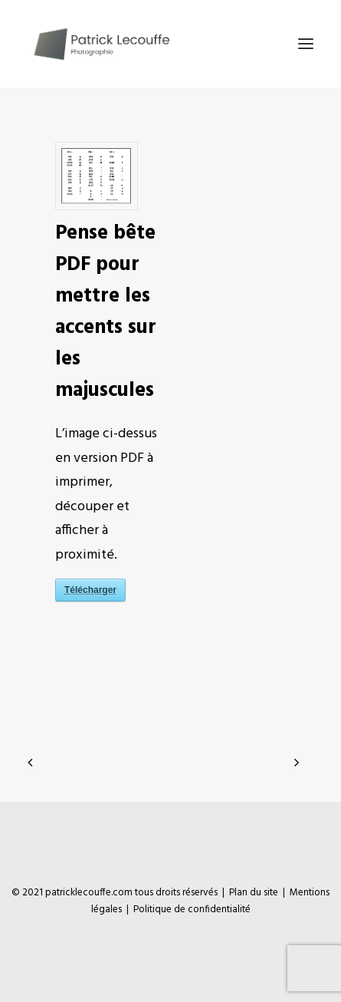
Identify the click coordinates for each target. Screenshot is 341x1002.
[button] (306, 43)
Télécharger (90, 590)
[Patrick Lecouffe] (101, 44)
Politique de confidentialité (192, 909)
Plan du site (253, 893)
